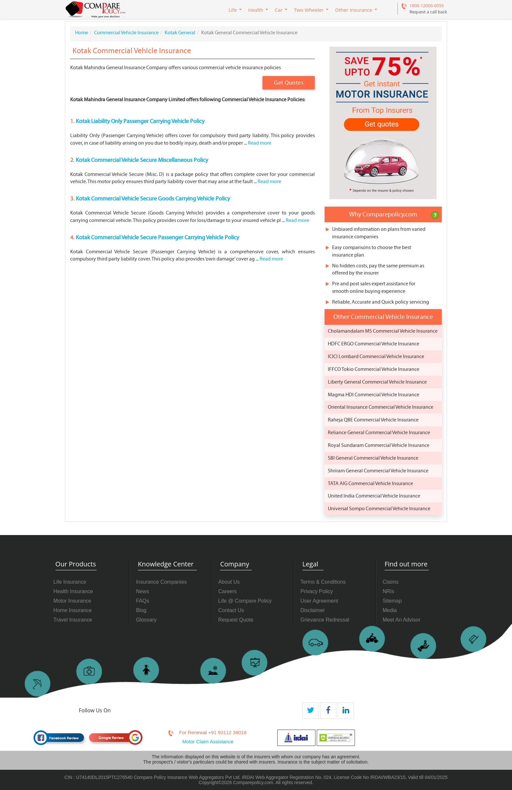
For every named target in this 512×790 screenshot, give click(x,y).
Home (81, 33)
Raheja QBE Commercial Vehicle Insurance (373, 420)
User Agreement (319, 601)
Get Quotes (288, 82)
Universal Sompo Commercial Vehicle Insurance (379, 509)
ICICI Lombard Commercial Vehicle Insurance (376, 356)
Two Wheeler (309, 10)
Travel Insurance (73, 620)
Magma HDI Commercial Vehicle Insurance (373, 395)
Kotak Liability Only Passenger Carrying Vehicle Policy (139, 121)
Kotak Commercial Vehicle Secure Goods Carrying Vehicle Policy (152, 198)
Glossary (146, 620)
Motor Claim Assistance (207, 741)
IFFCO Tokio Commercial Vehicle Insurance (373, 369)
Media (390, 610)
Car (278, 10)
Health (255, 10)
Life (233, 10)
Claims (391, 582)
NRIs (388, 591)
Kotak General (180, 33)
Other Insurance (353, 10)
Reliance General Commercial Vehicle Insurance (379, 432)
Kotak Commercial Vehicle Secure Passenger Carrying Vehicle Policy (156, 237)
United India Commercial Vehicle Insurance (374, 496)
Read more (259, 143)
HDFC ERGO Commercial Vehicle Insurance (373, 344)
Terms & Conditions (323, 582)
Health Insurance (73, 591)
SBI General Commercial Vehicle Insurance (373, 458)
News (142, 591)
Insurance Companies (161, 582)
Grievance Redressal (324, 620)
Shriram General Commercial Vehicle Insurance (378, 471)
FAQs (142, 601)
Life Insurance (70, 582)
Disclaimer (312, 610)
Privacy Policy (316, 591)
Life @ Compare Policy (245, 601)
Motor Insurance (72, 601)
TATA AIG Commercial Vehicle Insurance (370, 483)
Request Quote (235, 620)
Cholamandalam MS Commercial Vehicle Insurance (383, 331)
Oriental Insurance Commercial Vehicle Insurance (380, 407)
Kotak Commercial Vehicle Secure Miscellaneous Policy (141, 160)
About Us (229, 582)
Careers (227, 591)
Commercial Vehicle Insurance (126, 33)
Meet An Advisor (402, 620)
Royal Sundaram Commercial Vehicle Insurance (378, 445)
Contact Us (231, 610)
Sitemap (392, 601)
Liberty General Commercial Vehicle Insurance (377, 382)
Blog (141, 610)
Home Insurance (73, 610)
